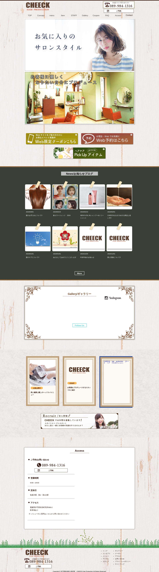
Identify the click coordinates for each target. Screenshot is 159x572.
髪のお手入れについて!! (34, 215)
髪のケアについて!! (32, 257)
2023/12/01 (111, 253)
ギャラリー (119, 550)
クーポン (118, 553)
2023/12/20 (84, 253)
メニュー (106, 556)
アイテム (106, 558)
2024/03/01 (30, 212)
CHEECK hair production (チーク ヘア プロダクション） (116, 362)
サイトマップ (119, 563)
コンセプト (106, 553)
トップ (105, 550)
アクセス (118, 556)
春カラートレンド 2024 (61, 215)
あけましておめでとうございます (64, 257)
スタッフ (106, 561)
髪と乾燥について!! (114, 257)
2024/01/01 (30, 253)
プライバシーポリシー (123, 561)
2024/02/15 (57, 212)
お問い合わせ (119, 558)
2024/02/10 (84, 212)
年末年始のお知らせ (87, 257)
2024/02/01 (111, 212)
